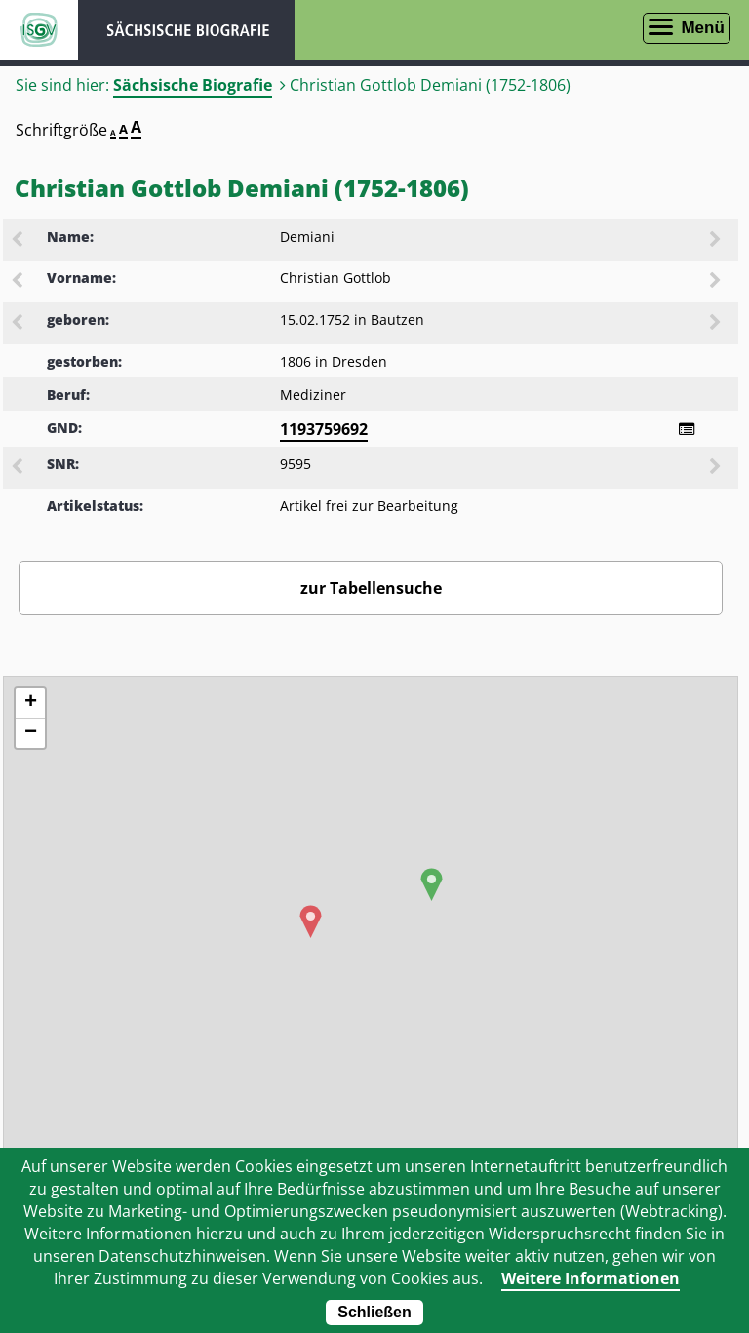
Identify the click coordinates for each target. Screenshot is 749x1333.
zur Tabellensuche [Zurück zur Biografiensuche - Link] (371, 588)
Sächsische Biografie (192, 85)
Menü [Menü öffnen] (702, 28)
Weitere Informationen (590, 1278)
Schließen (374, 1312)
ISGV (39, 30)
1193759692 (324, 429)
